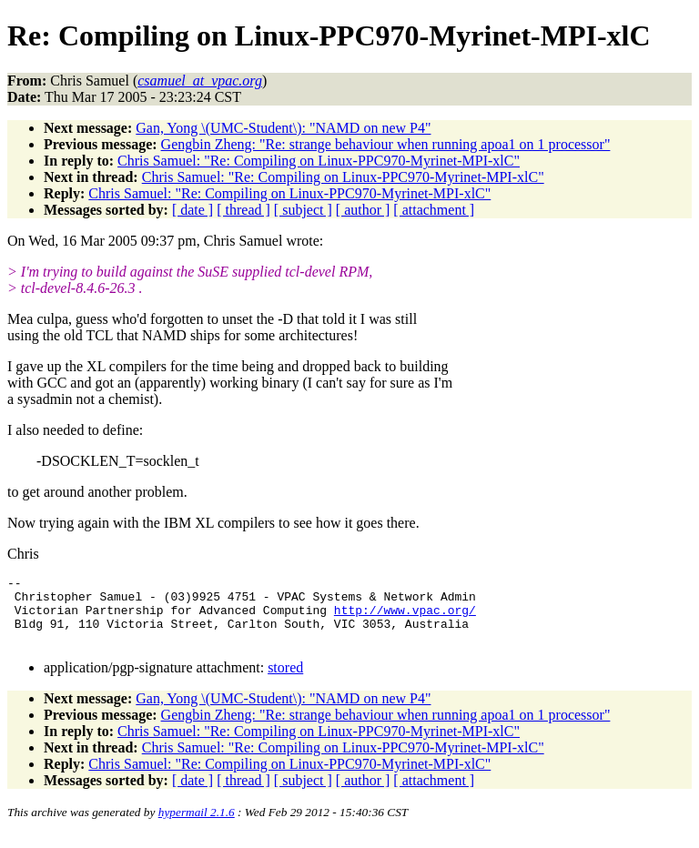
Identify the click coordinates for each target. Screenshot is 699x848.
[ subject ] (303, 209)
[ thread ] (243, 209)
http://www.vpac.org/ (405, 618)
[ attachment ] (433, 209)
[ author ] (363, 209)
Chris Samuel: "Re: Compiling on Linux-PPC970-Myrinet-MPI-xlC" (318, 160)
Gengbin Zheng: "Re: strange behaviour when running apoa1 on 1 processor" (386, 144)
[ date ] (192, 209)
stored (285, 681)
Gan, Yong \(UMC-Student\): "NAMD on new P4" (283, 128)
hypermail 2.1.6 (196, 826)
